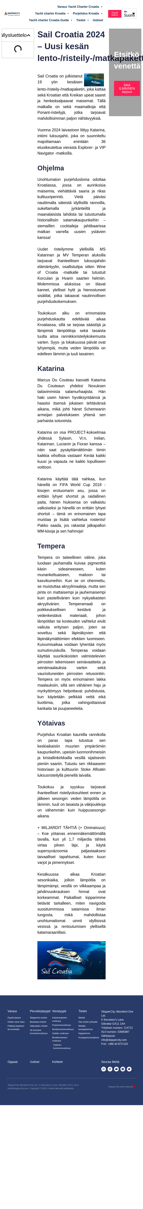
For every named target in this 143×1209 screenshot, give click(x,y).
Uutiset (98, 20)
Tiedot (82, 20)
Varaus (12, 1011)
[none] (129, 13)
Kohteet (57, 1062)
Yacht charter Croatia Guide (51, 20)
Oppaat (13, 1062)
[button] (28, 35)
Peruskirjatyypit (40, 1011)
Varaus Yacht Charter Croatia (80, 6)
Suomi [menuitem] (129, 15)
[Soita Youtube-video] (71, 960)
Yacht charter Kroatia (52, 13)
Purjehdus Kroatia (88, 13)
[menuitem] (129, 13)
